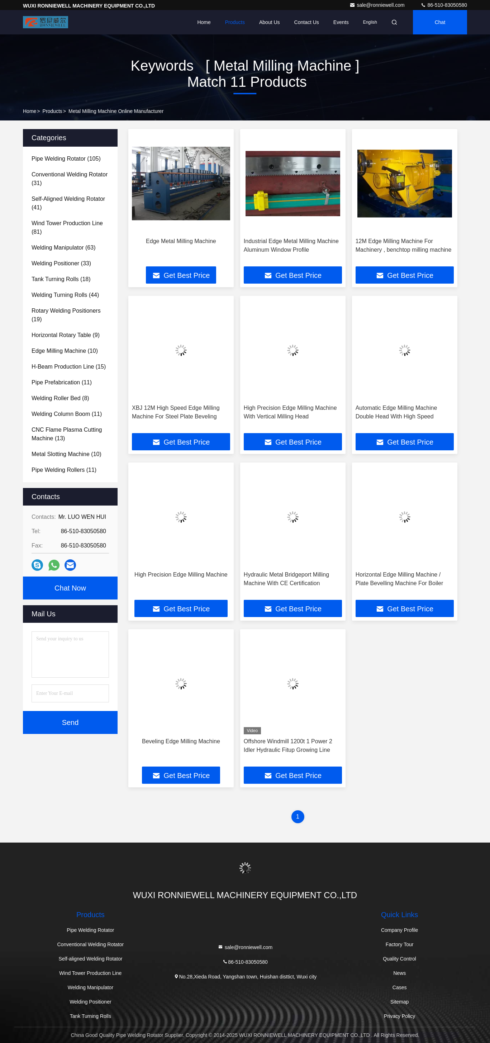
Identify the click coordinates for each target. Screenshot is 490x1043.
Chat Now (70, 588)
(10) (65, 351)
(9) (66, 335)
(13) (67, 434)
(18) (61, 279)
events (341, 22)
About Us (269, 22)
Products (235, 22)
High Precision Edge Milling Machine (181, 575)
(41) (68, 203)
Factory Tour (400, 944)
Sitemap (399, 1002)
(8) (60, 398)
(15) (69, 367)
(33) (61, 263)
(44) (65, 295)
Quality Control (399, 959)
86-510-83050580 (443, 5)
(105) (66, 159)
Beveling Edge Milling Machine (181, 741)
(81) (67, 227)
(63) (63, 248)
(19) (66, 315)
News (399, 973)
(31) (70, 178)
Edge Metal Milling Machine (181, 241)
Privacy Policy (399, 1016)
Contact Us (306, 22)
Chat (440, 22)
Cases (400, 987)
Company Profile (399, 930)
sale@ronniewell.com (377, 5)
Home (203, 22)
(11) (62, 382)
